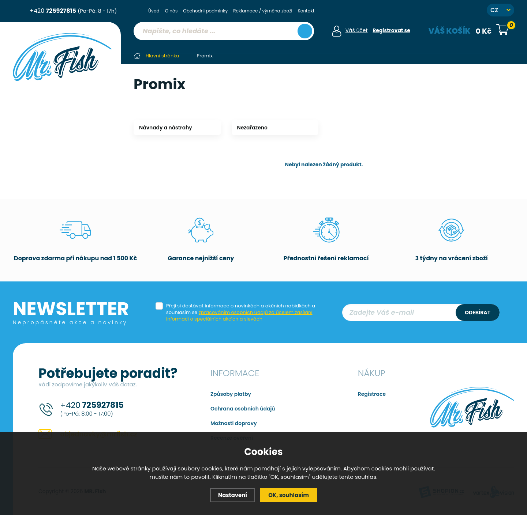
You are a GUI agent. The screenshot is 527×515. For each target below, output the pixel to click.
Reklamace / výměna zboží (262, 11)
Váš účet (356, 30)
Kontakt (306, 11)
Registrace (372, 393)
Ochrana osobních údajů (242, 408)
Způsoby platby (230, 393)
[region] (223, 45)
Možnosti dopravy (233, 423)
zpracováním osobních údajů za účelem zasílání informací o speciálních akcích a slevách (239, 315)
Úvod (154, 11)
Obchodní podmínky (205, 11)
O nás (171, 11)
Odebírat (477, 312)
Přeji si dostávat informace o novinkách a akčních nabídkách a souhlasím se (240, 312)
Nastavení (232, 495)
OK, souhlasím (288, 495)
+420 (73, 11)
